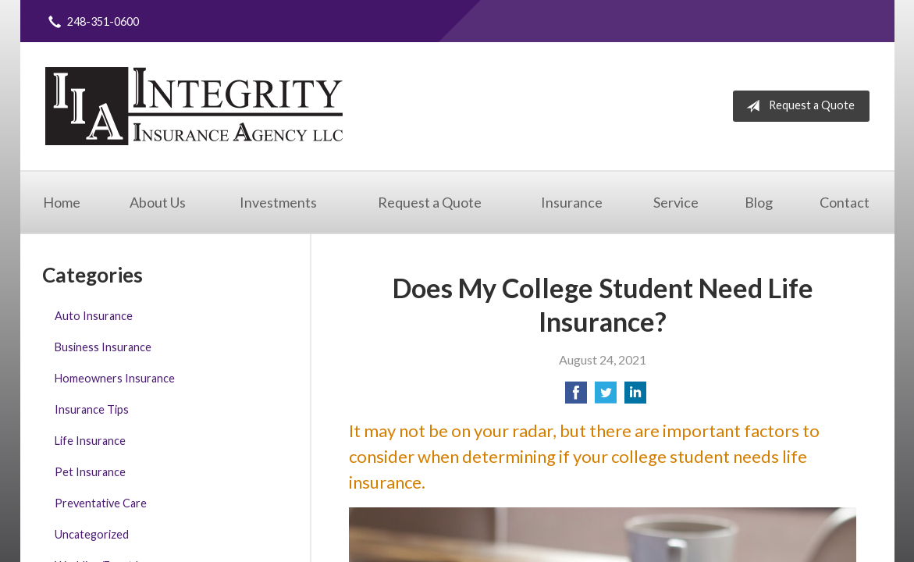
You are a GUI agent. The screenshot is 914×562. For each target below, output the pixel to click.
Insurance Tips (92, 409)
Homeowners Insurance (115, 378)
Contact (845, 202)
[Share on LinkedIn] (635, 396)
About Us (158, 202)
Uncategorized (92, 534)
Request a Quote (797, 106)
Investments (278, 202)
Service (676, 202)
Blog (759, 202)
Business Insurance (103, 347)
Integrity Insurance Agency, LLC (194, 106)
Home (61, 202)
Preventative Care (101, 503)
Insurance (572, 202)
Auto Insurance (94, 315)
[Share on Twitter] (606, 396)
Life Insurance (90, 440)
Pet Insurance (90, 471)
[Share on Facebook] (576, 396)
